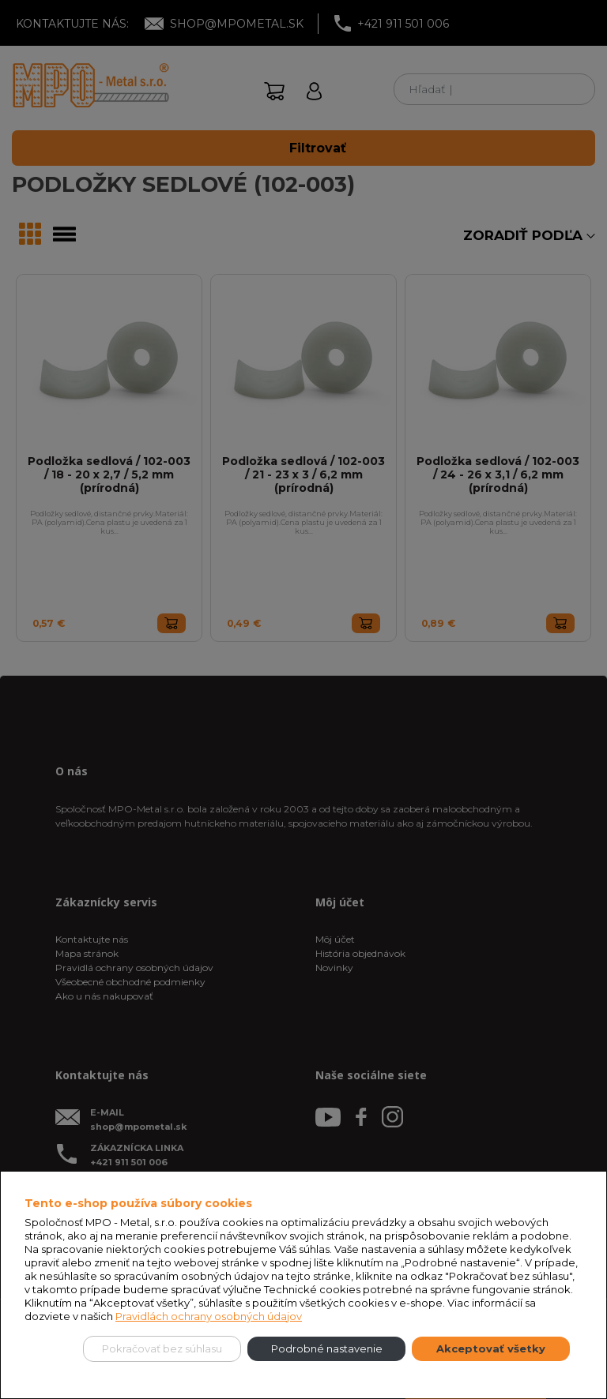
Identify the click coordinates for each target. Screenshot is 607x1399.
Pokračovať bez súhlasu (162, 1348)
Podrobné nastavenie (327, 1348)
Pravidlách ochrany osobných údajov (208, 1316)
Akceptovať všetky (490, 1348)
